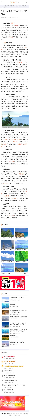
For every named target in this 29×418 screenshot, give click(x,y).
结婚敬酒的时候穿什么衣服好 (17, 342)
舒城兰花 (11, 215)
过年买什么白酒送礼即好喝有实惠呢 (18, 316)
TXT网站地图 (16, 415)
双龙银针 (3, 144)
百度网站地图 (19, 413)
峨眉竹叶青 (6, 196)
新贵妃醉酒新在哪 (8, 390)
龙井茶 (17, 25)
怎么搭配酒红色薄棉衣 (9, 356)
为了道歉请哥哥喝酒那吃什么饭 (17, 297)
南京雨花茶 (12, 161)
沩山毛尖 (5, 183)
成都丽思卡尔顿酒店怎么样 (10, 380)
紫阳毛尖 (21, 174)
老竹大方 (14, 139)
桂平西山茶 (7, 139)
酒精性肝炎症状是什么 (9, 375)
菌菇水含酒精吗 (13, 304)
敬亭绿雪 (15, 141)
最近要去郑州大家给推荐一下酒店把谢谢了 (14, 385)
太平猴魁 (12, 6)
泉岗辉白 (19, 139)
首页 (8, 6)
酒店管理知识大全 (14, 335)
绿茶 (4, 42)
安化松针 (14, 198)
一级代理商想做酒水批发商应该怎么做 (13, 366)
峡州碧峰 (19, 144)
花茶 (10, 141)
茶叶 (11, 23)
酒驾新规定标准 (8, 370)
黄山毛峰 (19, 62)
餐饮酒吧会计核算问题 (9, 361)
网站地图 (13, 413)
